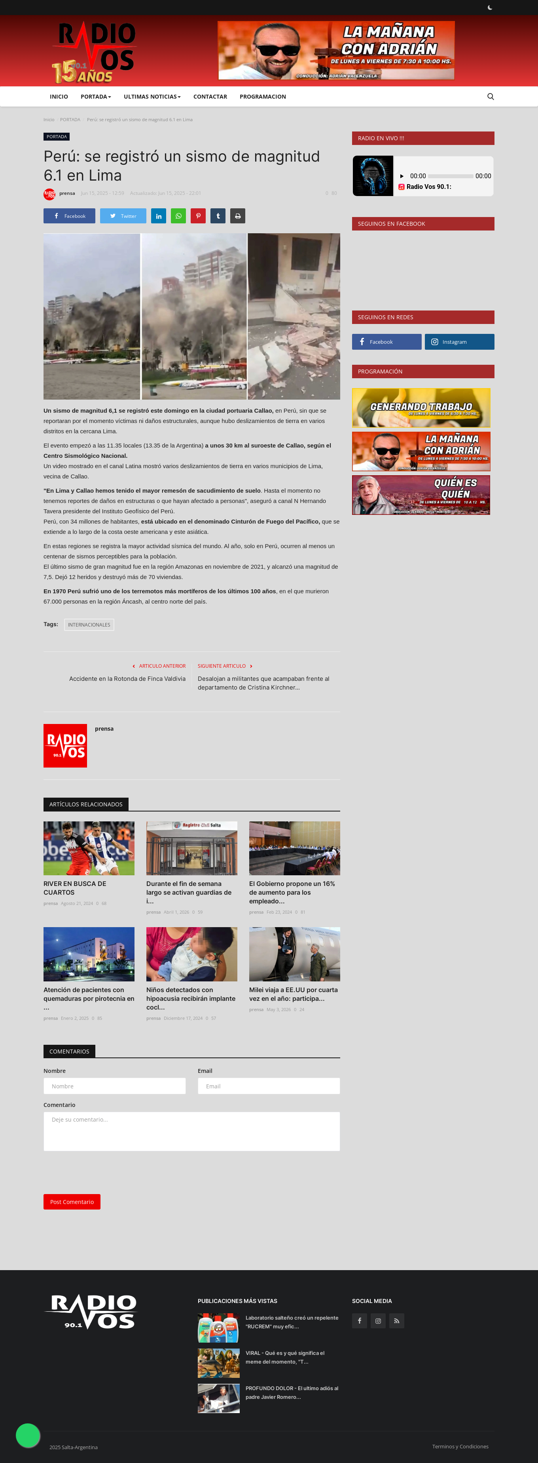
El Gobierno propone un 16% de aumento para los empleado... (292, 892)
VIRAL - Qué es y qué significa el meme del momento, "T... (285, 1357)
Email (205, 1070)
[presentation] (104, 1172)
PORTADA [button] (96, 96)
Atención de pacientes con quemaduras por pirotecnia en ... (89, 998)
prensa (59, 194)
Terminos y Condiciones (460, 1446)
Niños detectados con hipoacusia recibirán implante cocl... (190, 998)
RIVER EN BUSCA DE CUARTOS (75, 888)
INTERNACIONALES (89, 624)
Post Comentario (72, 1202)
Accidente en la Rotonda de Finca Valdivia (127, 678)
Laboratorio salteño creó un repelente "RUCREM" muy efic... (292, 1322)
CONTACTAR (210, 96)
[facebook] (359, 1320)
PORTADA (70, 119)
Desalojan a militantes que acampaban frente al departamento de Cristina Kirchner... (264, 683)
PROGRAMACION (263, 96)
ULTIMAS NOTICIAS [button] (152, 96)
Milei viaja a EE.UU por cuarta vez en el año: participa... (293, 994)
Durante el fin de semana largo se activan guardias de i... (188, 892)
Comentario (60, 1105)
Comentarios (69, 1051)
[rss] (396, 1320)
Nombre (55, 1070)
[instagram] (378, 1320)
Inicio (59, 96)
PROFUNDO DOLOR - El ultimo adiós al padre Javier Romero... (292, 1392)
